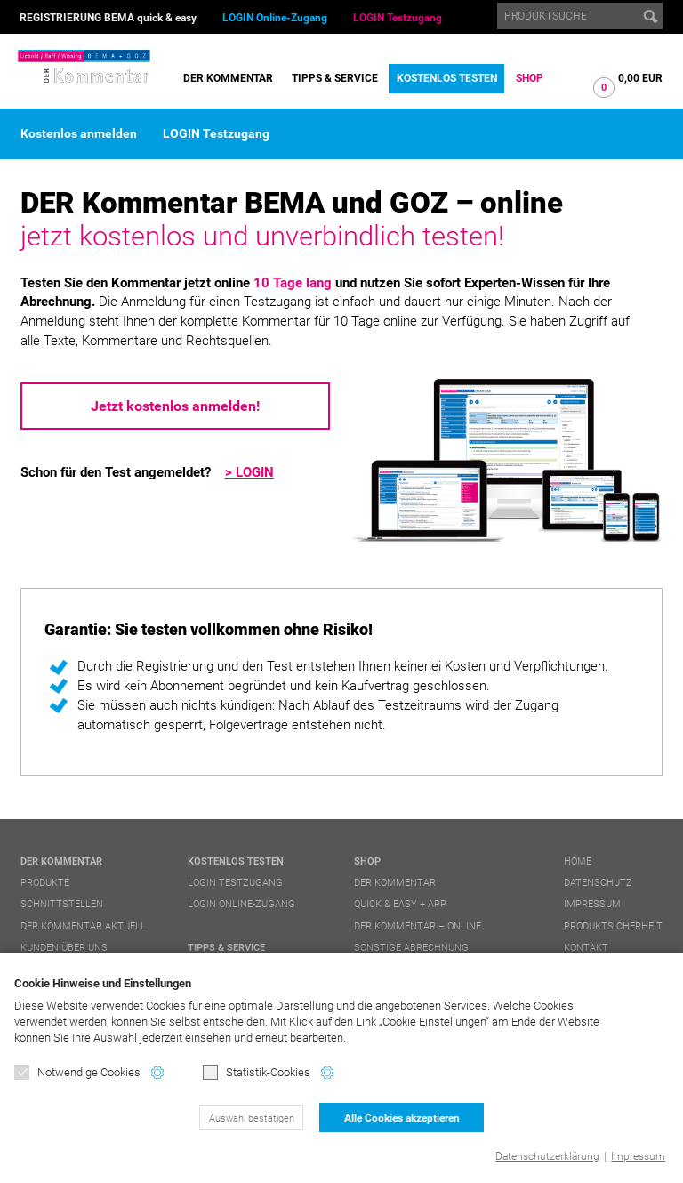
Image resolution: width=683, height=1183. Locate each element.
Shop (529, 78)
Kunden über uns (64, 948)
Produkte (44, 883)
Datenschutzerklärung (547, 1156)
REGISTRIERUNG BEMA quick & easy (108, 18)
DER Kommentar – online (417, 926)
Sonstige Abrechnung (411, 948)
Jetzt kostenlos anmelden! (175, 406)
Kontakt (586, 948)
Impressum (638, 1156)
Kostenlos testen (447, 78)
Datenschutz (598, 883)
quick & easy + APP (400, 904)
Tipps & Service (335, 78)
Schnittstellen (61, 904)
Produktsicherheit (613, 926)
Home (577, 861)
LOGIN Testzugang (397, 18)
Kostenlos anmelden (78, 133)
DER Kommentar (228, 78)
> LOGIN (249, 472)
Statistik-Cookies (256, 1072)
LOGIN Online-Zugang (274, 18)
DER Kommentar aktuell (83, 926)
